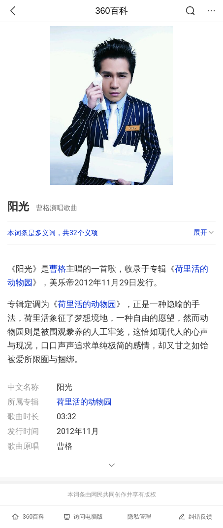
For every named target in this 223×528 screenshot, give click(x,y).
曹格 (57, 269)
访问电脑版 (83, 516)
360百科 (111, 11)
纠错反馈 (195, 516)
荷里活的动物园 (87, 304)
